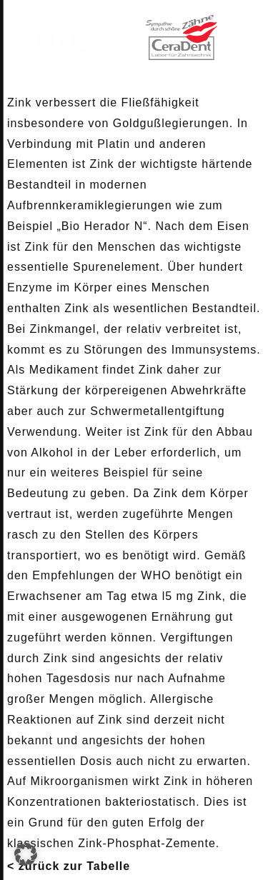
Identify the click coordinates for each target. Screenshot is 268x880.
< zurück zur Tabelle (68, 866)
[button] (25, 854)
